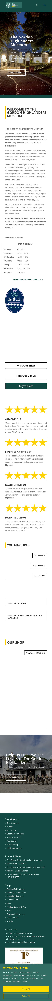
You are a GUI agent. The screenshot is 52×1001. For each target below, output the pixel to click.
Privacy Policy (12, 844)
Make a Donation (14, 837)
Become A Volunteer (15, 834)
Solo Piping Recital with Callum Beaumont (24, 860)
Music (9, 910)
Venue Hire (11, 830)
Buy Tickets (16, 72)
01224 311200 (14, 939)
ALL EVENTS (39, 555)
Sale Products (12, 917)
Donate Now (16, 777)
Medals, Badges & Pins (16, 907)
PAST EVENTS (39, 565)
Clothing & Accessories (16, 892)
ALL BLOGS (40, 575)
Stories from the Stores (16, 863)
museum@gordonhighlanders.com (27, 279)
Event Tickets (12, 900)
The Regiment (13, 823)
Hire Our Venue (26, 375)
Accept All (26, 989)
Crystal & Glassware (15, 896)
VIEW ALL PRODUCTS (35, 653)
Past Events (12, 841)
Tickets (10, 826)
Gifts (9, 903)
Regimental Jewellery (16, 914)
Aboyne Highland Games (17, 871)
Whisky (10, 921)
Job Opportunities (14, 848)
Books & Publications (15, 889)
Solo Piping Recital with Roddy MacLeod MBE (26, 867)
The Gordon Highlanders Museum (22, 40)
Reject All (26, 996)
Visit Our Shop (26, 365)
